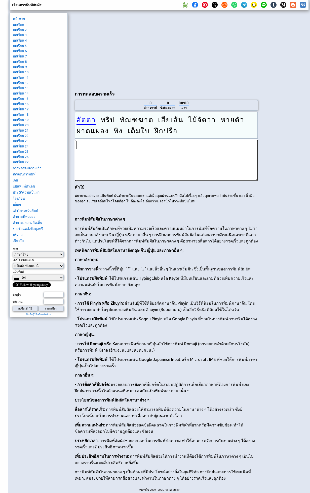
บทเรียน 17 (20, 109)
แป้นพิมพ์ (18, 271)
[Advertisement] (134, 49)
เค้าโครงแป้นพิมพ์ (25, 210)
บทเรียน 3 (20, 35)
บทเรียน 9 (20, 67)
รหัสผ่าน (18, 301)
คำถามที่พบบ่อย (24, 216)
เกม (15, 180)
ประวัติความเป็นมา (26, 192)
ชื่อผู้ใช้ (17, 294)
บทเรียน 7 (20, 56)
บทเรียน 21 (20, 130)
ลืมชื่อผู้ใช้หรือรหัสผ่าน (38, 314)
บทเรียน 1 (20, 24)
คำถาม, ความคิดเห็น (27, 222)
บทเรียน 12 (20, 82)
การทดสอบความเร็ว (27, 168)
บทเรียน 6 (20, 51)
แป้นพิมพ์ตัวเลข (24, 186)
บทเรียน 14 (20, 93)
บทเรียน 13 (20, 88)
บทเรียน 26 (20, 157)
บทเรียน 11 (20, 77)
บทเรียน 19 (20, 119)
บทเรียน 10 (20, 72)
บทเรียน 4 (20, 40)
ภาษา (16, 248)
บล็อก (17, 204)
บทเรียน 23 (20, 141)
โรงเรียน (19, 198)
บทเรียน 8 (20, 61)
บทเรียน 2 (20, 30)
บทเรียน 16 (20, 104)
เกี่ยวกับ (18, 240)
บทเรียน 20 (20, 125)
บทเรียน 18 (20, 114)
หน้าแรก (19, 18)
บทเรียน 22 (20, 135)
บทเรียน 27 (20, 162)
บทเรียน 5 (20, 45)
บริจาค (18, 234)
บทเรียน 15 (20, 98)
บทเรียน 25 (20, 151)
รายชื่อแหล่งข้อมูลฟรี (28, 228)
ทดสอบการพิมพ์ (24, 174)
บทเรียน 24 (20, 146)
